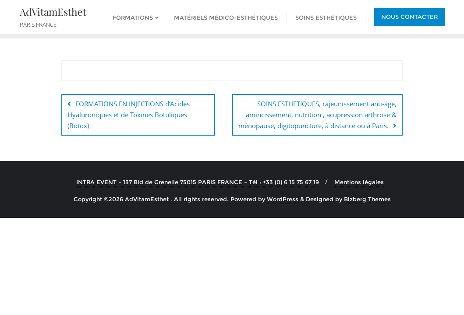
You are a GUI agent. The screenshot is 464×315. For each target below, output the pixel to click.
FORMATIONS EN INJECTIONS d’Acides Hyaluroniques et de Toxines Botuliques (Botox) (128, 114)
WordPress (282, 199)
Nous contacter (409, 16)
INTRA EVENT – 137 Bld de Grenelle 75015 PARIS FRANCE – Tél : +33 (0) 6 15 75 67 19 (197, 182)
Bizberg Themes (367, 199)
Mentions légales (359, 182)
